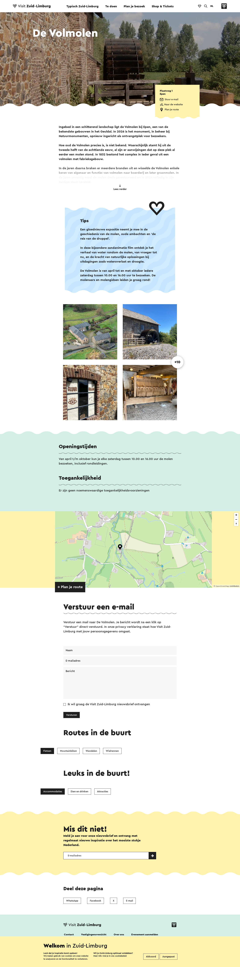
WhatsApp (72, 901)
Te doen (111, 6)
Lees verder (120, 187)
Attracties (102, 792)
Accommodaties (52, 792)
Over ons (119, 935)
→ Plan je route (70, 587)
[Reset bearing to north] (236, 524)
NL (211, 6)
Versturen (71, 715)
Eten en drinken (79, 792)
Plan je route (172, 109)
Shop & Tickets (163, 6)
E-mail (129, 901)
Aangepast (168, 956)
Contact (69, 935)
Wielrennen (112, 751)
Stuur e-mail (171, 99)
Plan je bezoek (134, 6)
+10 (177, 362)
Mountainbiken (68, 751)
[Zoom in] (236, 515)
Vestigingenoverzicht (93, 935)
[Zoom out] (236, 519)
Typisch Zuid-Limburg (82, 6)
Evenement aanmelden (144, 935)
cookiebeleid (121, 956)
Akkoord (151, 956)
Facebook (95, 901)
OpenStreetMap (222, 586)
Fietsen (47, 751)
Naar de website (173, 104)
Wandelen (91, 751)
